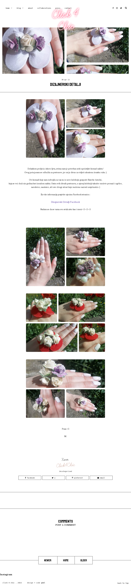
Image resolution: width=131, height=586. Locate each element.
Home (8, 8)
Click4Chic (65, 465)
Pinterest (77, 478)
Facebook (30, 478)
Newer (48, 560)
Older (83, 560)
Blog (19, 8)
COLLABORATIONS (44, 8)
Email (101, 478)
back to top (123, 583)
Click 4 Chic (65, 20)
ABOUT (30, 8)
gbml (43, 583)
